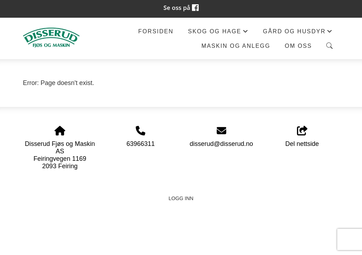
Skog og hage (218, 33)
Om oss (298, 45)
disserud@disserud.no (221, 143)
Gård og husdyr (298, 33)
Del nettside (302, 137)
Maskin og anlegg (236, 45)
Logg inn (181, 198)
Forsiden (156, 31)
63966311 (141, 143)
